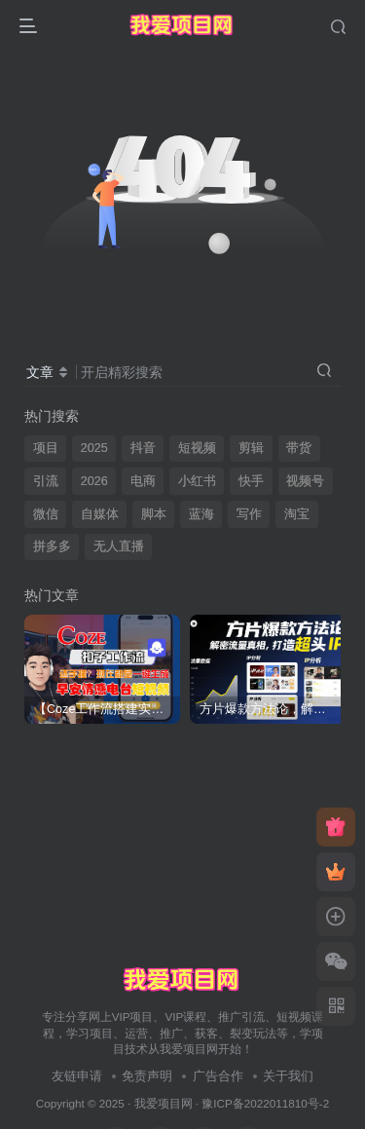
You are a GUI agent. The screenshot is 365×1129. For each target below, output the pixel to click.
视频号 (305, 481)
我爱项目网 (163, 1103)
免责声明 (147, 1076)
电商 (143, 481)
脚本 (153, 514)
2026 (94, 481)
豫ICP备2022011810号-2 (265, 1103)
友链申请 (77, 1076)
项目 (45, 448)
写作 (249, 514)
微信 (45, 514)
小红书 (197, 481)
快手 (251, 481)
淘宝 (297, 514)
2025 (94, 448)
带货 (298, 448)
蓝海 (201, 514)
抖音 (143, 448)
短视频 (197, 448)
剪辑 (251, 448)
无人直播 (118, 546)
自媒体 (100, 514)
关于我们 (288, 1076)
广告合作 (218, 1076)
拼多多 (52, 546)
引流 (45, 481)
